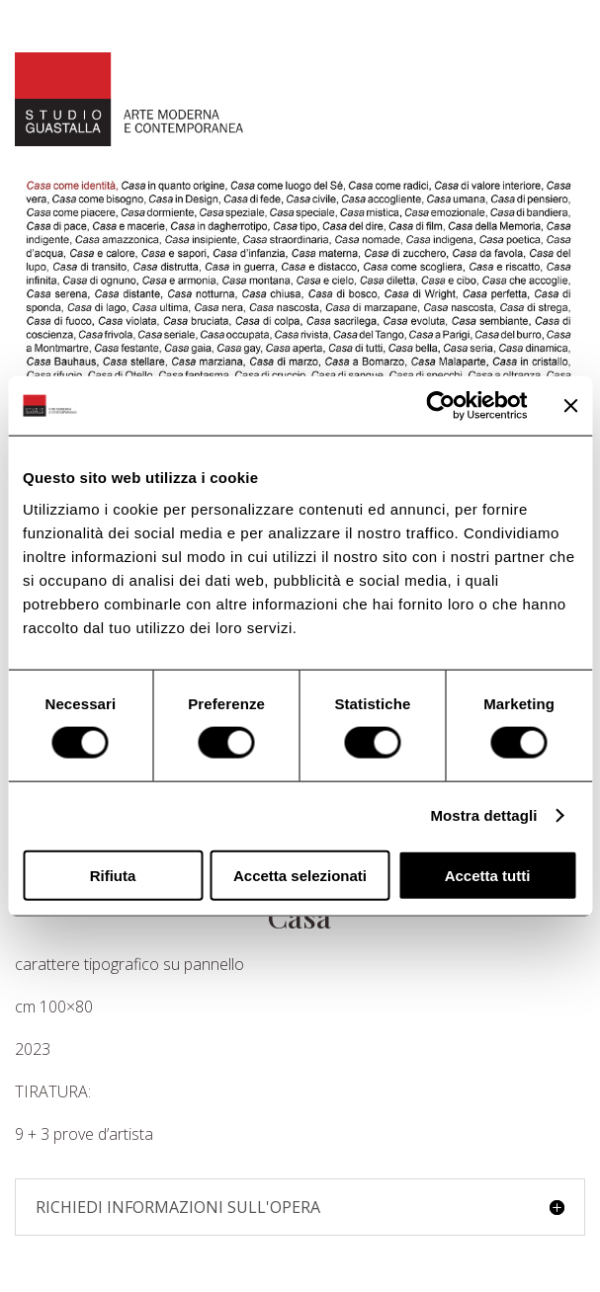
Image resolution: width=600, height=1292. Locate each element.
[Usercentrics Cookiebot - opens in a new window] (440, 406)
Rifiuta (113, 874)
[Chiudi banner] (570, 406)
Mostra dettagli (483, 815)
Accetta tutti (488, 874)
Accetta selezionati (300, 874)
